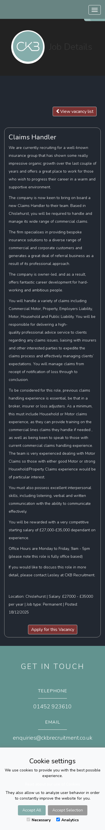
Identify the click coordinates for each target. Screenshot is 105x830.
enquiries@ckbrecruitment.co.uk (52, 738)
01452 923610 (52, 706)
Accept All (31, 810)
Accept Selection (67, 810)
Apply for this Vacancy (52, 629)
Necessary (39, 820)
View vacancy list (75, 111)
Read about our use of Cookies (52, 784)
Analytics (67, 820)
